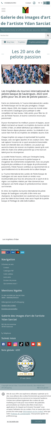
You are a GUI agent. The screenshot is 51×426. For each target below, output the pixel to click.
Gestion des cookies (8, 305)
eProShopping (6, 388)
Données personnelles (9, 309)
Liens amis (7, 277)
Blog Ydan (9, 42)
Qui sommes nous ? (10, 284)
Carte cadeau (8, 274)
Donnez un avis (7, 264)
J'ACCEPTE (38, 421)
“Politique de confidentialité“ (20, 414)
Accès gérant (42, 388)
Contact (28, 3)
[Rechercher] (48, 35)
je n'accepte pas (12, 421)
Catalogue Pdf (8, 271)
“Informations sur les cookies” (33, 411)
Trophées (21, 42)
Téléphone (6, 333)
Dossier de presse (9, 280)
